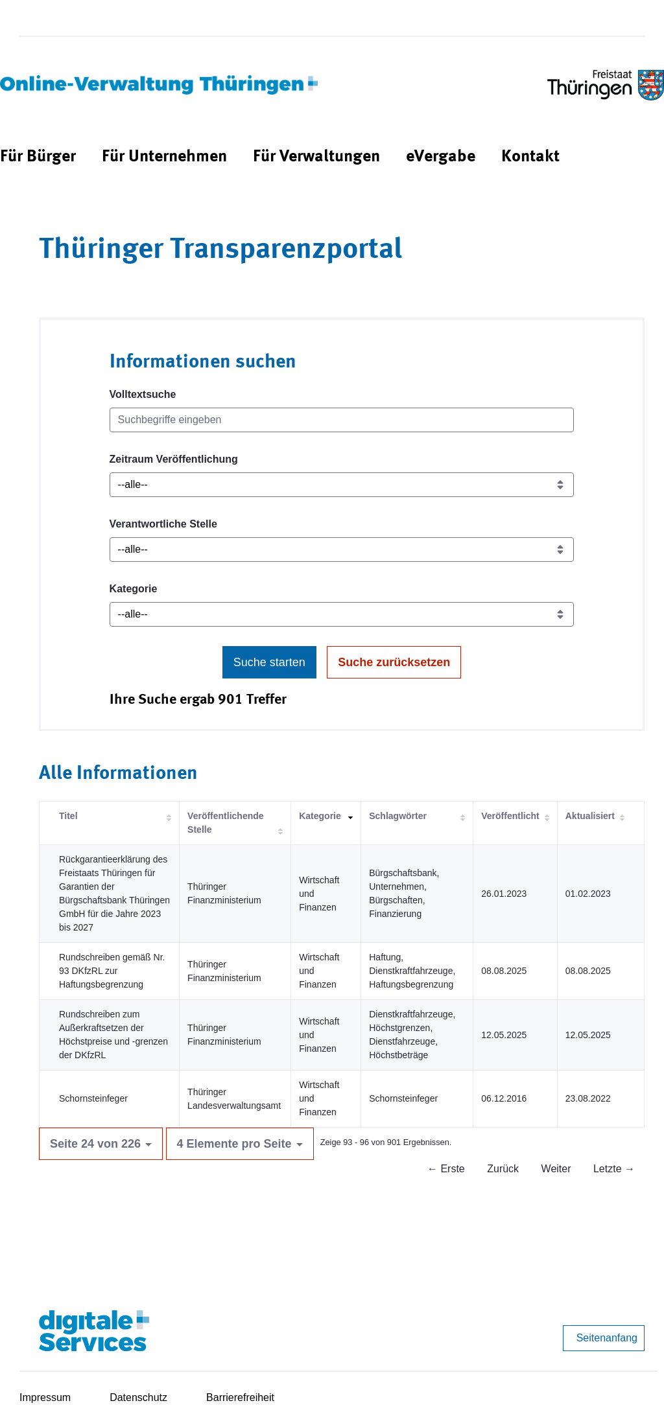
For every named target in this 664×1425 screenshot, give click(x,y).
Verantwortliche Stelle (163, 523)
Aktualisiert (590, 816)
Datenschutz (138, 1397)
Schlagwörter (398, 816)
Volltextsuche (143, 394)
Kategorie (134, 588)
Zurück (503, 1168)
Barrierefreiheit (240, 1397)
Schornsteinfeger (93, 1098)
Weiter (556, 1168)
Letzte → (614, 1168)
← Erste (446, 1168)
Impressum (45, 1397)
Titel (68, 816)
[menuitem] (38, 157)
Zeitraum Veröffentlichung (174, 459)
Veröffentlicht (510, 816)
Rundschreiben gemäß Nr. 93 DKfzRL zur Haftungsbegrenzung (112, 971)
